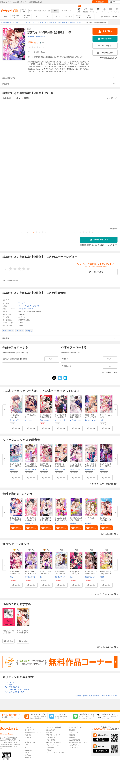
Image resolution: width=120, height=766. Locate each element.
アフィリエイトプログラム (55, 752)
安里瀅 (102, 577)
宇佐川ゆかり (41, 36)
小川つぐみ (58, 469)
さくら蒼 (35, 523)
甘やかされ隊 (89, 518)
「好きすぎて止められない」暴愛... (30, 520)
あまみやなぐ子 (60, 420)
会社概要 (72, 730)
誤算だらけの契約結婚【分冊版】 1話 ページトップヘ (96, 696)
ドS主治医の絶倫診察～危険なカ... (76, 519)
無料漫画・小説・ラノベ (33, 732)
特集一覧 (28, 735)
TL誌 (101, 420)
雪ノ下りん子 (14, 420)
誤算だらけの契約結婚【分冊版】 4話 (33, 169)
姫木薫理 (88, 523)
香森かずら (73, 469)
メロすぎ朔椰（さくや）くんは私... (75, 574)
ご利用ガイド (116, 16)
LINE (26, 745)
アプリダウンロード (53, 735)
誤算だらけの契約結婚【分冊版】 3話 (33, 148)
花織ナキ (28, 523)
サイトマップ (73, 747)
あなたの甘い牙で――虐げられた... (15, 466)
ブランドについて (75, 732)
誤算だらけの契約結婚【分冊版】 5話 (33, 189)
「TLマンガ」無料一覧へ (108, 534)
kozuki (27, 469)
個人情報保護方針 (75, 740)
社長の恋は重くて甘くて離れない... (45, 520)
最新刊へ (27, 98)
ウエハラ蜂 (80, 420)
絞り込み (24, 10)
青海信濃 (88, 469)
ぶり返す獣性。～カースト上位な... (15, 574)
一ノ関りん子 (44, 469)
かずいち (96, 577)
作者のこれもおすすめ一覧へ (107, 647)
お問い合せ (50, 747)
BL (37, 16)
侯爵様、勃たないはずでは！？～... (105, 574)
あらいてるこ (96, 420)
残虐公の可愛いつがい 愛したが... (60, 574)
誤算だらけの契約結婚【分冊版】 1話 (33, 106)
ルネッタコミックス (25, 309)
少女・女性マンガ (26, 16)
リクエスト (50, 750)
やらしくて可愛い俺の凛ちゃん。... (45, 574)
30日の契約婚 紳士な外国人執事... (61, 519)
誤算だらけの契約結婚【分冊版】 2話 (33, 127)
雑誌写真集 (89, 16)
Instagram (28, 750)
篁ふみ (37, 420)
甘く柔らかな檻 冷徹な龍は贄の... (76, 465)
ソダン (42, 523)
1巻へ (18, 98)
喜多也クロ (58, 577)
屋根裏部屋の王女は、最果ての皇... (75, 417)
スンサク (48, 523)
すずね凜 (73, 420)
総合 (5, 16)
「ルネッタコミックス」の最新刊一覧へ (103, 484)
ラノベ (58, 16)
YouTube (28, 755)
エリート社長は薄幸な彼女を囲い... (90, 466)
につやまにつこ (30, 577)
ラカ (71, 577)
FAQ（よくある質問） (53, 742)
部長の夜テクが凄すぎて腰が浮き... (15, 520)
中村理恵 (13, 469)
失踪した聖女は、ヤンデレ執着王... (90, 417)
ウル (41, 577)
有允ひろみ (67, 469)
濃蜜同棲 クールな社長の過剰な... (60, 466)
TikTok (27, 752)
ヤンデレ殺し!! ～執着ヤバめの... (91, 573)
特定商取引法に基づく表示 (78, 742)
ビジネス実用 (79, 16)
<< (22, 232)
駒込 (11, 577)
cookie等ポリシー (75, 745)
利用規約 (72, 737)
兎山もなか (88, 577)
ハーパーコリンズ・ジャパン (29, 306)
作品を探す (50, 732)
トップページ (29, 730)
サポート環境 (50, 740)
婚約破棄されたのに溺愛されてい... (105, 520)
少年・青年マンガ (16, 16)
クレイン (66, 577)
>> (98, 232)
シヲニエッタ (29, 420)
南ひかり (88, 420)
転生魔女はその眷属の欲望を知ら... (45, 417)
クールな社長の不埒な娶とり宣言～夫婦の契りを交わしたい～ (22, 634)
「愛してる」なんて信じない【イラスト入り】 (8, 634)
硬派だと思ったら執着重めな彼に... (45, 466)
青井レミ (31, 36)
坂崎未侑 (73, 523)
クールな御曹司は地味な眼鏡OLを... (31, 466)
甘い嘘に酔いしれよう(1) (15, 416)
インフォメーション (53, 745)
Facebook (28, 757)
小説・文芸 (68, 16)
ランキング (28, 737)
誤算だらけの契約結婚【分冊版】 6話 (33, 210)
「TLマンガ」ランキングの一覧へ (105, 594)
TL (47, 16)
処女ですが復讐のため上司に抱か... (60, 417)
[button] (16, 428)
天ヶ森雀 (33, 469)
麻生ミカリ (95, 469)
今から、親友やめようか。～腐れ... (30, 574)
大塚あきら (13, 523)
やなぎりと (103, 523)
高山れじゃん (44, 420)
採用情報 (72, 735)
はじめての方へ (105, 16)
